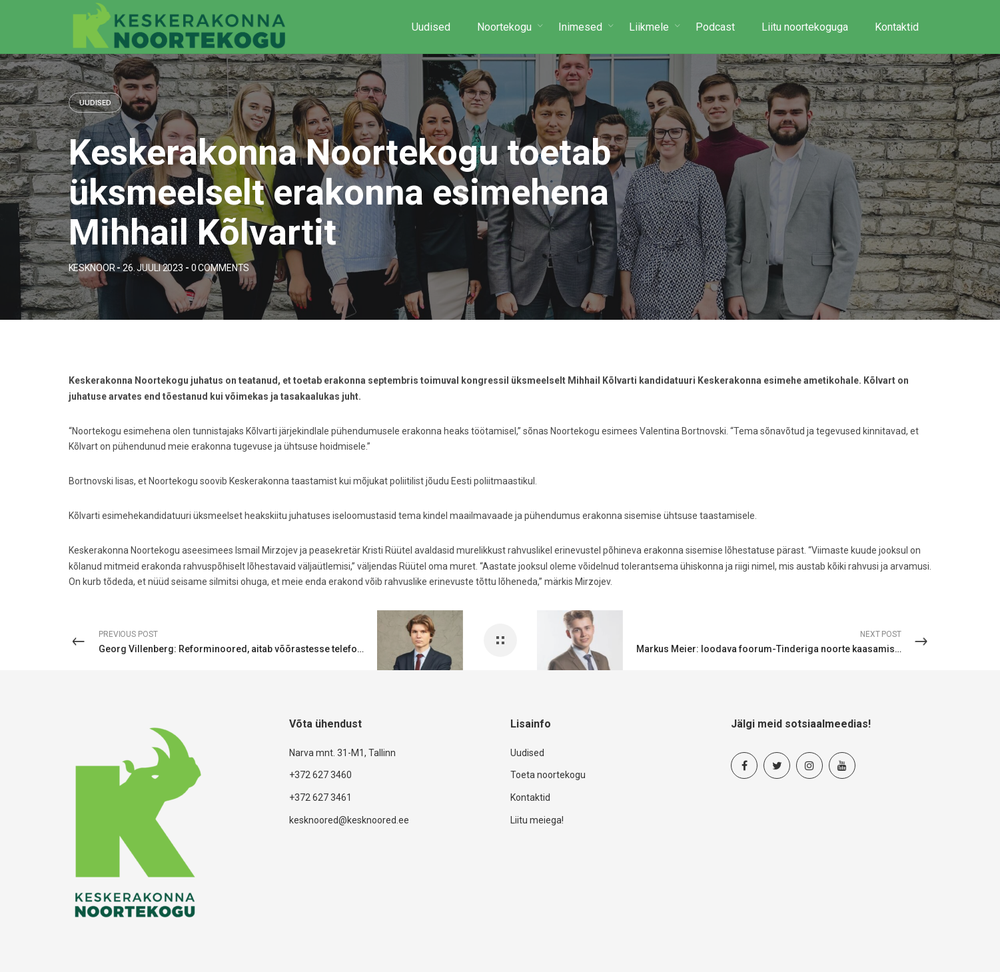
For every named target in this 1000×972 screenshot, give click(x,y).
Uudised (95, 103)
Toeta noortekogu (548, 774)
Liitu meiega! (537, 820)
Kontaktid (530, 797)
